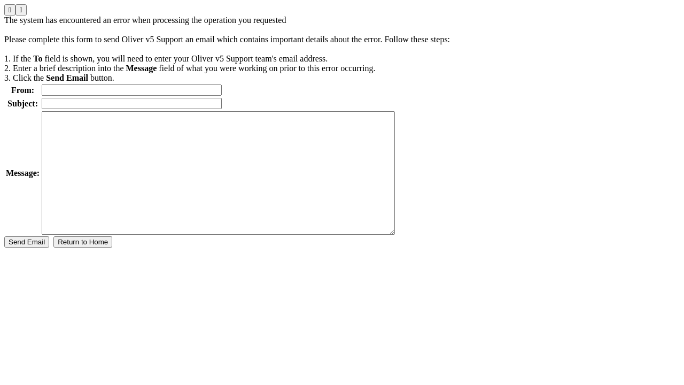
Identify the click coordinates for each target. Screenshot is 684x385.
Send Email (27, 266)
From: (22, 90)
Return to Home (83, 266)
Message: (23, 184)
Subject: (22, 103)
